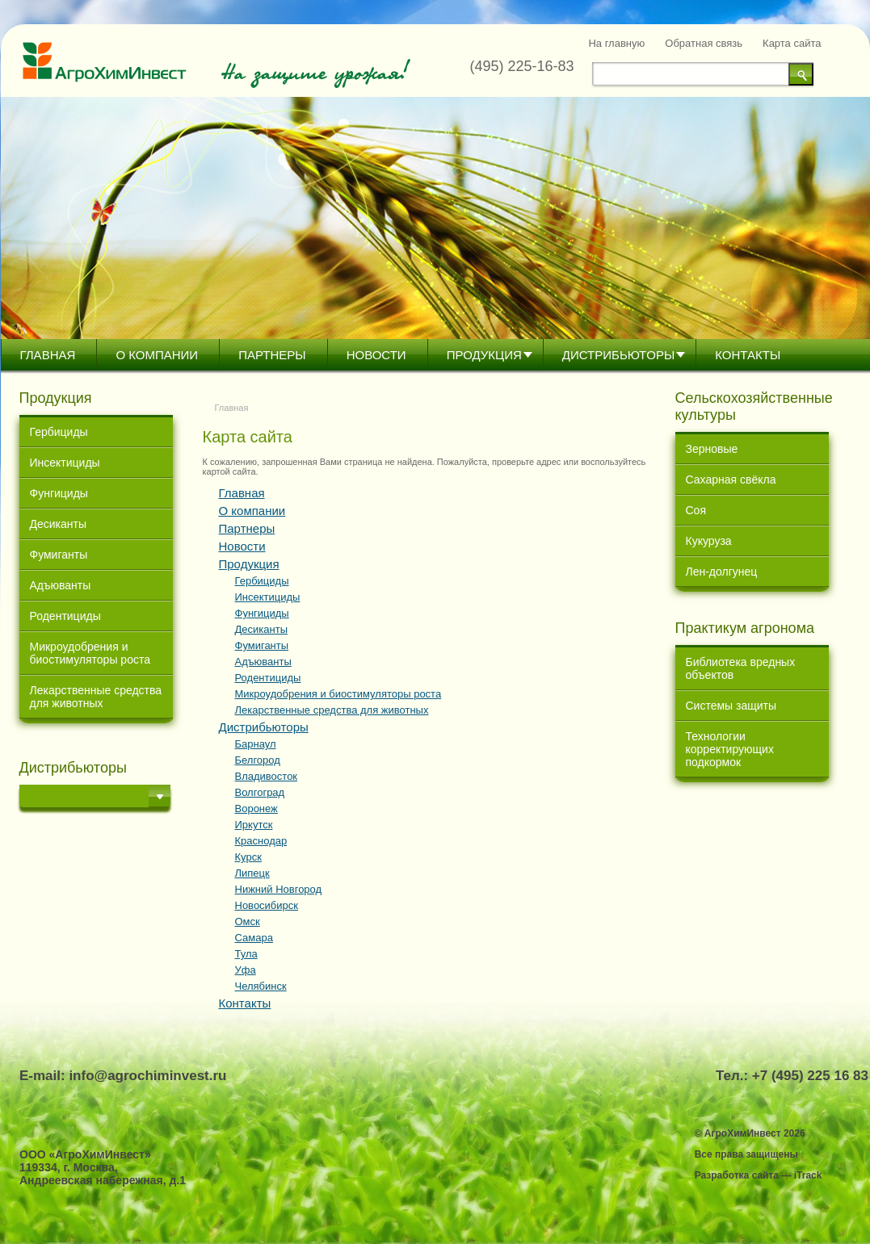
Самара (254, 938)
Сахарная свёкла (731, 479)
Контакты (747, 355)
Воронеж (256, 808)
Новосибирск (267, 905)
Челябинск (261, 986)
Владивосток (266, 776)
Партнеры (271, 355)
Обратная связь (703, 43)
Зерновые (712, 448)
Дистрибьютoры (618, 355)
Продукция (484, 355)
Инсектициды (65, 462)
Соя (696, 510)
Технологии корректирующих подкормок (730, 749)
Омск (247, 921)
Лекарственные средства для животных (96, 697)
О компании (157, 355)
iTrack (808, 1175)
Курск (248, 857)
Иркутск (254, 825)
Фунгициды (59, 493)
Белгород (257, 760)
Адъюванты (60, 585)
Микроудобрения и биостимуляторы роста (90, 653)
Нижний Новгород (278, 889)
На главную (616, 43)
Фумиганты (59, 554)
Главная (48, 355)
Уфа (245, 970)
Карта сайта (792, 43)
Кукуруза (709, 540)
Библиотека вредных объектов (741, 668)
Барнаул (255, 744)
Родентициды (65, 615)
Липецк (252, 873)
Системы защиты (731, 705)
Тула (246, 954)
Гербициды (59, 431)
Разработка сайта (737, 1175)
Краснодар (261, 841)
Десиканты (58, 523)
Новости (376, 355)
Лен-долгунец (722, 571)
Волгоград (260, 792)
